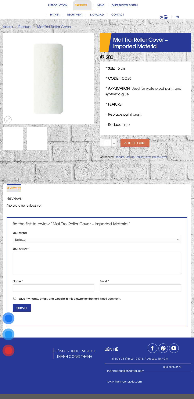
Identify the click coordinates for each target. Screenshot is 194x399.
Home (8, 26)
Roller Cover (159, 156)
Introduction (57, 5)
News (100, 5)
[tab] (14, 188)
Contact (117, 14)
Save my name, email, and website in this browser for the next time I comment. (70, 298)
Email (104, 281)
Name (18, 281)
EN (182, 17)
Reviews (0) (14, 188)
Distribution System (125, 5)
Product (82, 5)
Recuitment (75, 14)
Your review (21, 248)
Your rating (20, 232)
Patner (54, 14)
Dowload (97, 14)
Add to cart (135, 143)
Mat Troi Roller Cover (54, 26)
